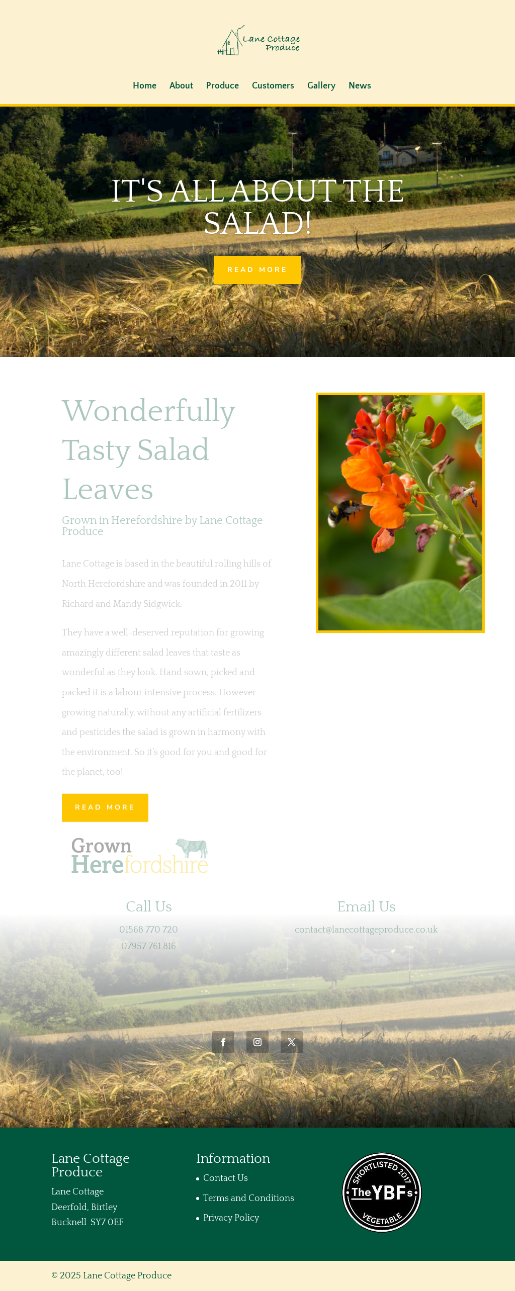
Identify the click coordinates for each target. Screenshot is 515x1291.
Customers (273, 86)
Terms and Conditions (248, 1198)
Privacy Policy (231, 1218)
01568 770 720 (148, 930)
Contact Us (225, 1178)
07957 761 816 (148, 947)
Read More (257, 269)
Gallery (321, 86)
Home (144, 86)
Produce (222, 86)
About (181, 86)
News (360, 86)
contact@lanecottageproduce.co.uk (366, 930)
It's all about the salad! (258, 208)
